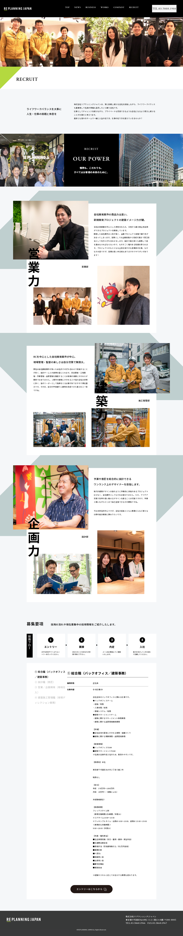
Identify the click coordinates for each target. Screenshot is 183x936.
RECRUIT (126, 7)
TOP (60, 7)
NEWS (70, 7)
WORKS (97, 7)
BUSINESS (83, 7)
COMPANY (111, 7)
